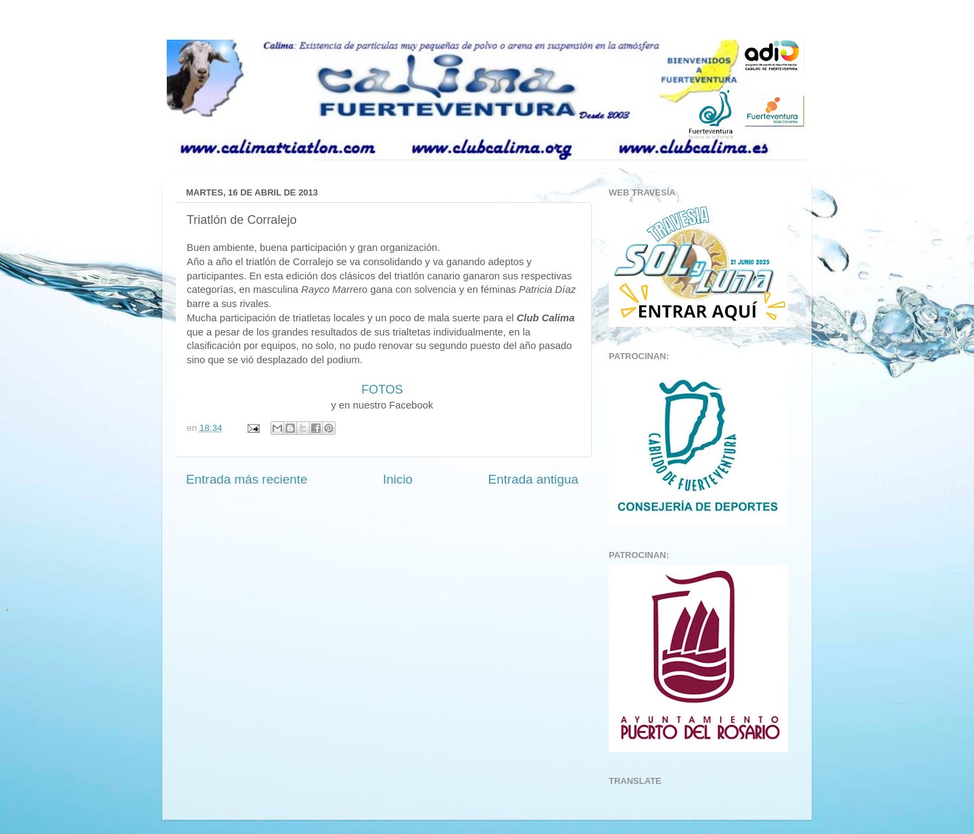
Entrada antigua (533, 479)
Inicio (398, 479)
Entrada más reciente (247, 479)
